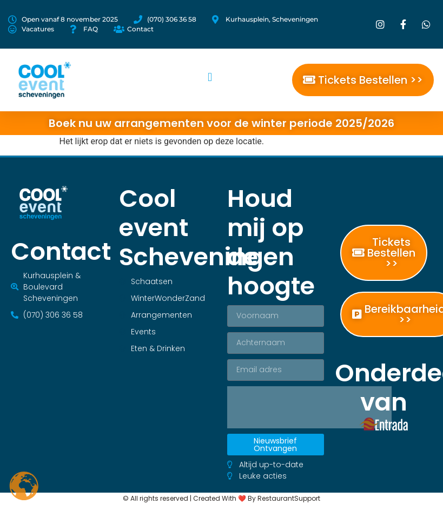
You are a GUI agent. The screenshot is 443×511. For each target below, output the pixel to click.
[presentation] (309, 407)
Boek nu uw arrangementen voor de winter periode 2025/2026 (221, 123)
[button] (209, 77)
